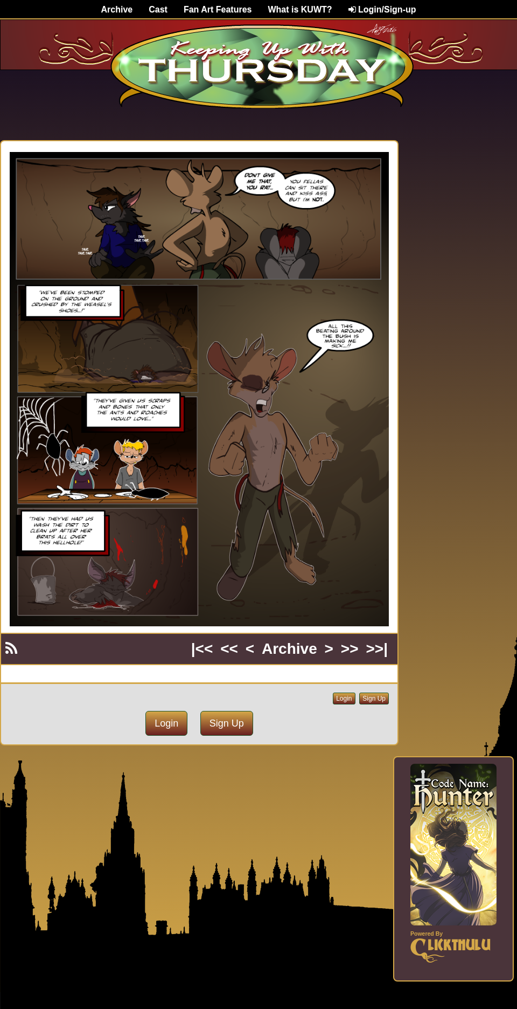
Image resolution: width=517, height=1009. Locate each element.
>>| (377, 648)
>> (350, 648)
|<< (202, 648)
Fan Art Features (218, 9)
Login (344, 698)
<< (229, 648)
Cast (158, 9)
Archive (117, 9)
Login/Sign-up (382, 9)
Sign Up (374, 698)
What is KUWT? (300, 9)
